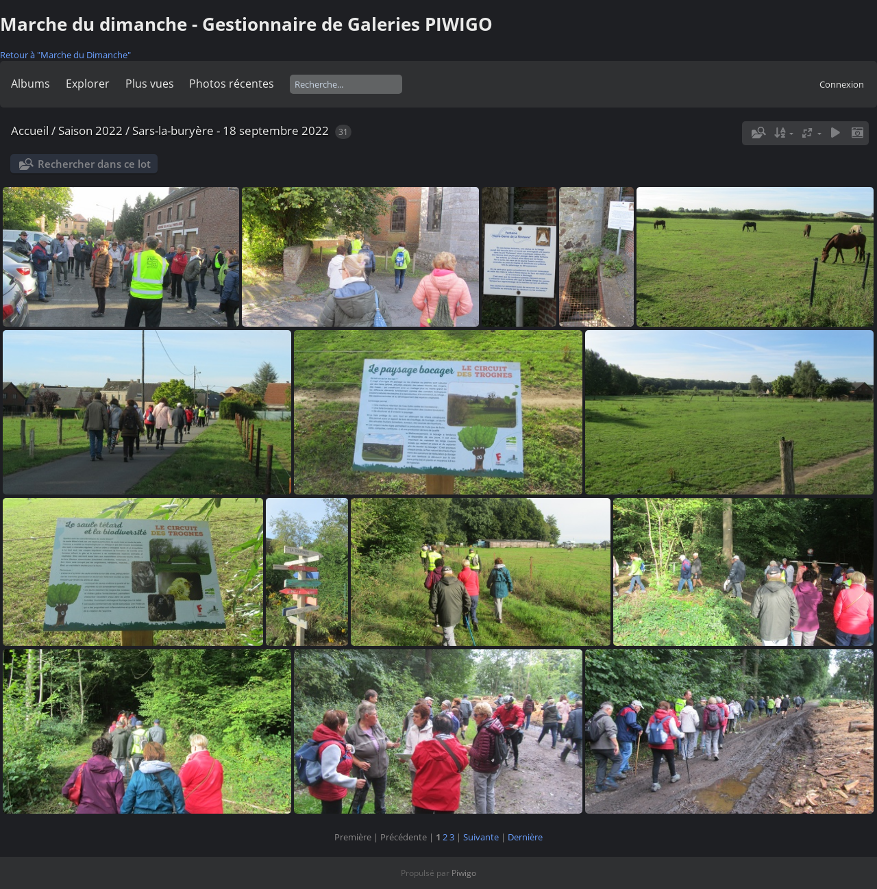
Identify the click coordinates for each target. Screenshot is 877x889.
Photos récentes (231, 83)
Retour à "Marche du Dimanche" (65, 55)
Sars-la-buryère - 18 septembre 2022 (230, 130)
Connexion (841, 84)
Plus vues (149, 83)
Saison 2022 (90, 130)
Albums (30, 83)
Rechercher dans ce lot (94, 164)
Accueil (30, 130)
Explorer (88, 83)
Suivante (481, 837)
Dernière (525, 837)
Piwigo (464, 873)
